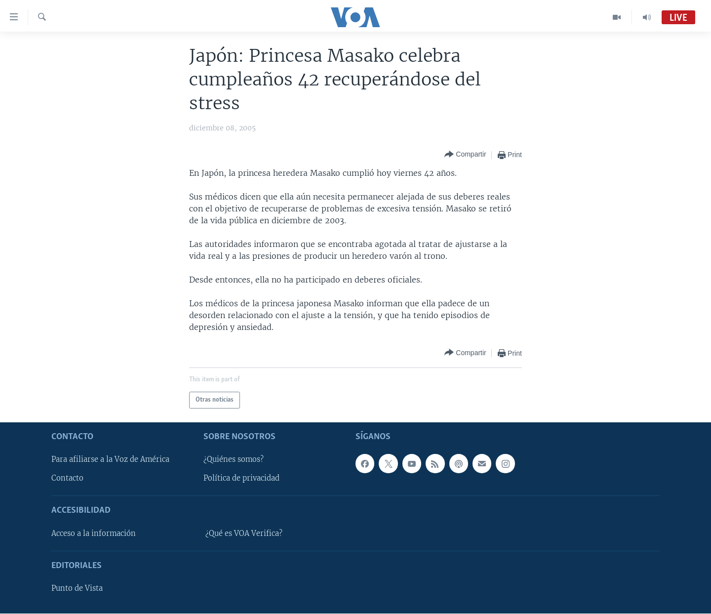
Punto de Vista (77, 588)
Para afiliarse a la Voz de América (110, 459)
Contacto (67, 478)
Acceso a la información (93, 533)
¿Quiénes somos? (233, 459)
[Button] (465, 155)
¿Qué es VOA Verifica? (243, 533)
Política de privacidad (241, 478)
